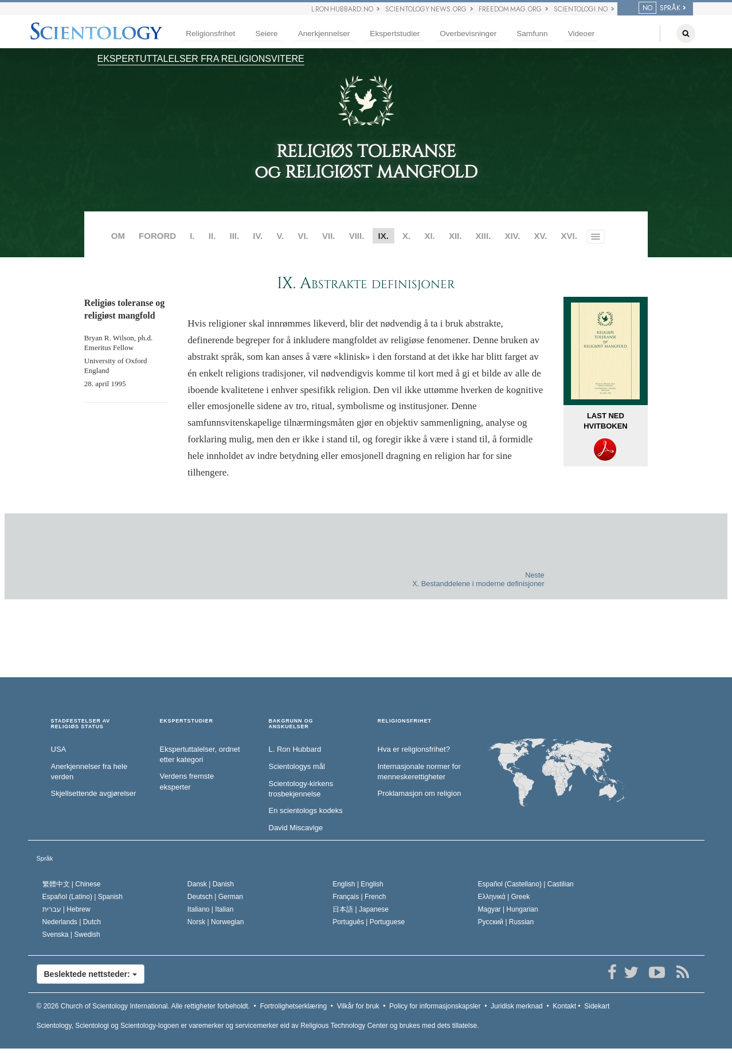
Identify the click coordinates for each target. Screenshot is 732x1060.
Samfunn (531, 33)
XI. (429, 236)
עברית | (66, 909)
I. (192, 236)
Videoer (581, 33)
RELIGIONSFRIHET (405, 721)
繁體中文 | (71, 884)
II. (212, 236)
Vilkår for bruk (358, 1006)
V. (280, 236)
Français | (359, 897)
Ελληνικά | (504, 897)
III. (234, 236)
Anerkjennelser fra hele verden (89, 772)
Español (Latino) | (82, 897)
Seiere (266, 33)
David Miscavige (296, 827)
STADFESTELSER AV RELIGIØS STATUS (81, 724)
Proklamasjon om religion (419, 793)
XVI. (569, 236)
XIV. (512, 236)
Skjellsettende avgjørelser (93, 793)
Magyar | (508, 909)
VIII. (357, 236)
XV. (540, 236)
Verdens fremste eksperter (187, 781)
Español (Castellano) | (526, 884)
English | (357, 884)
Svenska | (71, 935)
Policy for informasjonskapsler (434, 1006)
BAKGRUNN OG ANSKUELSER (291, 724)
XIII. (483, 236)
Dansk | (210, 884)
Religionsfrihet (210, 33)
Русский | (506, 922)
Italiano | (210, 909)
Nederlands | (71, 922)
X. (406, 236)
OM (118, 236)
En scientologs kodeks (306, 810)
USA (58, 749)
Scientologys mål (297, 766)
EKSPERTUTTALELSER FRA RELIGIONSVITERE (200, 59)
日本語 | (360, 909)
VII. (328, 236)
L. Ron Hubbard (295, 749)
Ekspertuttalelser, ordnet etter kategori (200, 754)
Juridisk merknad (517, 1006)
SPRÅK (659, 8)
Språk (45, 858)
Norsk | (215, 922)
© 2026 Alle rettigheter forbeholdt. (143, 1006)
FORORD (157, 236)
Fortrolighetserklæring (293, 1006)
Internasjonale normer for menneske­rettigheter (419, 772)
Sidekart (596, 1006)
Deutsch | (215, 897)
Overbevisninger (468, 33)
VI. (303, 236)
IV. (258, 236)
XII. (455, 236)
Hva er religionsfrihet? (414, 749)
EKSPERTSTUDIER (186, 721)
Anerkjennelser (324, 33)
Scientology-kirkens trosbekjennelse (301, 789)
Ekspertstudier (395, 33)
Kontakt (564, 1006)
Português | (368, 922)
